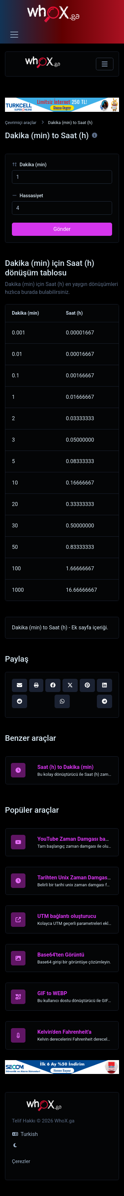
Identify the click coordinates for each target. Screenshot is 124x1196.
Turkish (25, 1134)
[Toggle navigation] (14, 34)
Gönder (62, 229)
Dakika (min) (29, 165)
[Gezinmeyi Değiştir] (104, 64)
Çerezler (21, 1161)
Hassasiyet (27, 196)
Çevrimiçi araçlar (20, 122)
